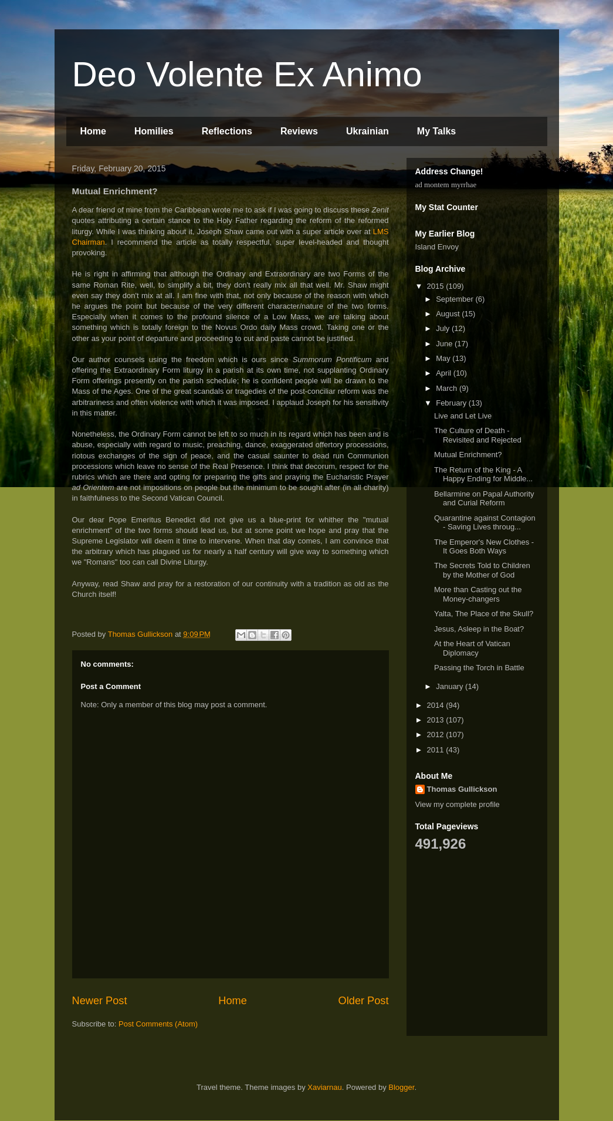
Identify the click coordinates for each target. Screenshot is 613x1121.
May (444, 358)
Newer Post (99, 1001)
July (444, 328)
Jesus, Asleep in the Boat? (479, 628)
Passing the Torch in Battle (479, 667)
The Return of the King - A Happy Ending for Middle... (483, 474)
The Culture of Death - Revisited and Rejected (477, 435)
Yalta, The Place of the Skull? (483, 613)
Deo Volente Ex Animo (247, 74)
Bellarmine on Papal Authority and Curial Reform (484, 498)
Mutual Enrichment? (468, 454)
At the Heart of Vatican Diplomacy (472, 648)
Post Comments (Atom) (158, 1023)
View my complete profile (457, 804)
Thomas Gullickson (462, 789)
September (455, 299)
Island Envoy (437, 246)
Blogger (401, 1087)
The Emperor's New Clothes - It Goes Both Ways (484, 547)
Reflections (227, 131)
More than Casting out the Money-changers (478, 594)
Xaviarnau (324, 1087)
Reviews (299, 131)
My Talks (436, 131)
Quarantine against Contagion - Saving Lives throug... (485, 523)
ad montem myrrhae (446, 184)
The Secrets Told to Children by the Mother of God (482, 570)
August (449, 313)
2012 (436, 734)
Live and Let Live (463, 415)
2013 (436, 719)
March (447, 388)
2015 (436, 286)
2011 (436, 749)
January (450, 686)
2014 (436, 705)
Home (93, 131)
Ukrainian (367, 131)
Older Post (363, 1001)
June (445, 343)
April (444, 373)
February (452, 403)
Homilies (154, 131)
